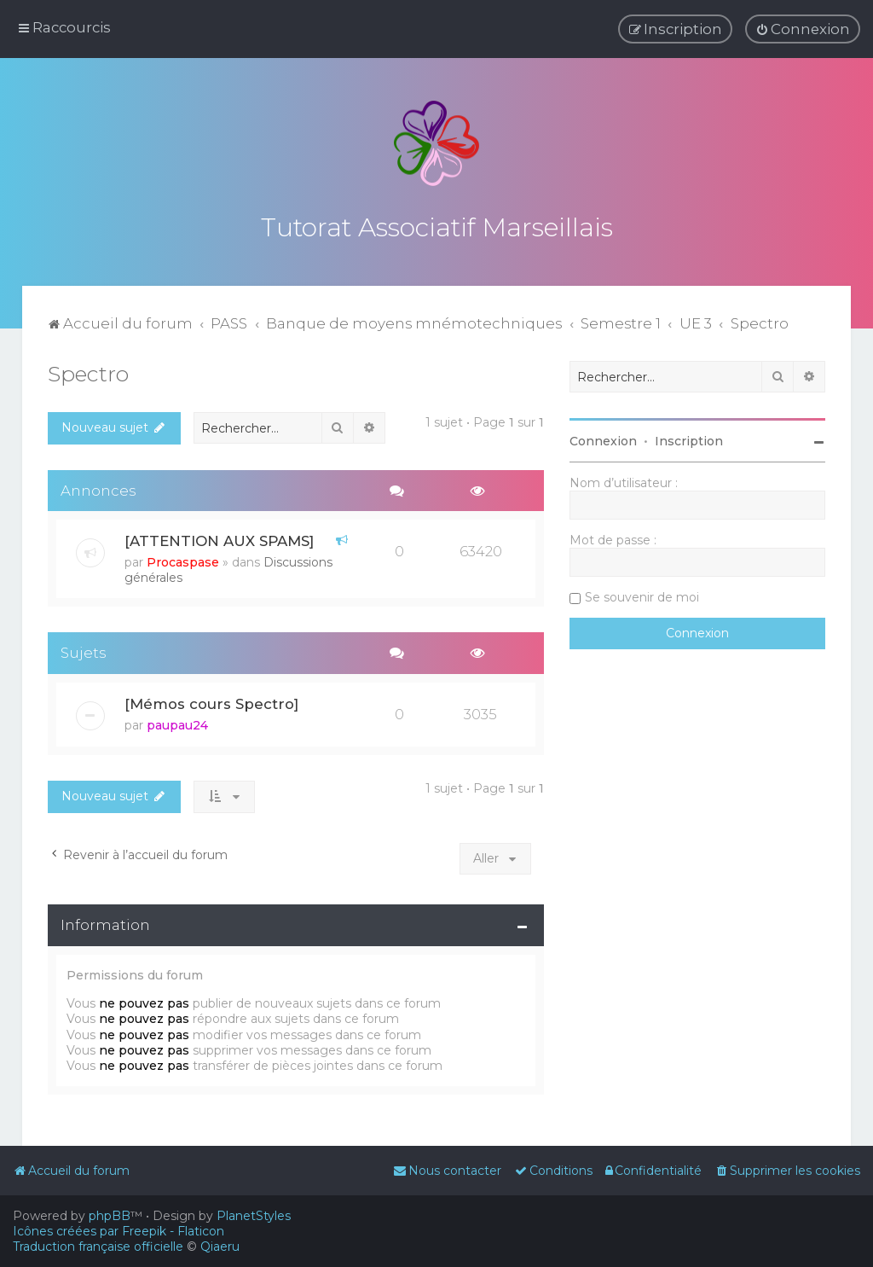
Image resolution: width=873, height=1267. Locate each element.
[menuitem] (802, 29)
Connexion (603, 437)
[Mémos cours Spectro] (211, 700)
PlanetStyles (254, 1215)
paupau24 (177, 721)
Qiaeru (220, 1246)
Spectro (88, 370)
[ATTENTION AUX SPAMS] (219, 537)
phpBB (109, 1215)
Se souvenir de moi (642, 594)
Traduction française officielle (98, 1246)
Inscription (689, 437)
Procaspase (183, 559)
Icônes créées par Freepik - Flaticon (118, 1231)
